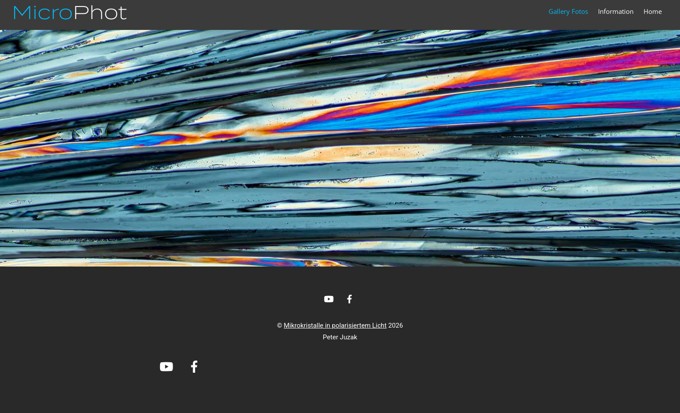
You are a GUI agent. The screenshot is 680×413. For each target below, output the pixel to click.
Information (616, 11)
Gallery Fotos (568, 11)
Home (653, 11)
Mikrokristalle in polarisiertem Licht (335, 325)
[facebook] (349, 297)
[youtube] (328, 297)
